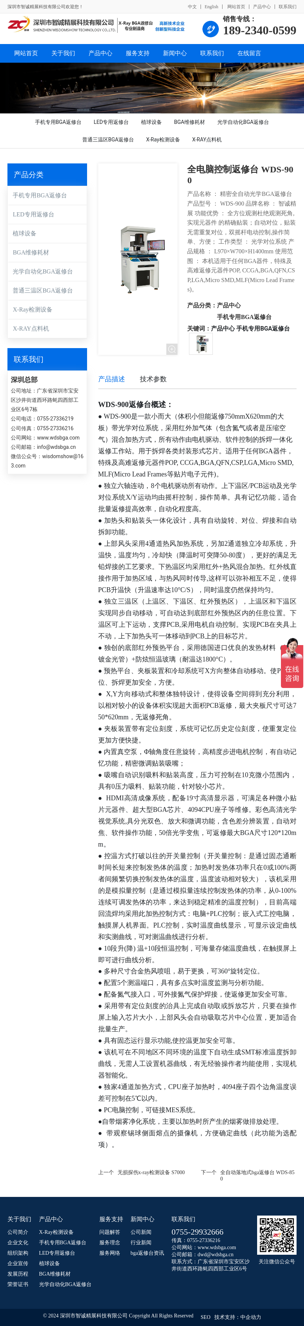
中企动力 (250, 1317)
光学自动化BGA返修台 (43, 271)
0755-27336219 (55, 419)
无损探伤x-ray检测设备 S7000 (151, 1172)
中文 (192, 6)
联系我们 (288, 6)
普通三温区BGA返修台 (43, 290)
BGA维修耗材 (31, 252)
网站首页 (235, 6)
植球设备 (24, 233)
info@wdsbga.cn (56, 447)
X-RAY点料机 (31, 328)
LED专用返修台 (33, 214)
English (211, 6)
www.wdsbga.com (58, 438)
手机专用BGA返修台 (40, 195)
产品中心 (262, 6)
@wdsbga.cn (220, 1254)
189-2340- (247, 30)
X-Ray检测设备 (32, 309)
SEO (205, 1317)
